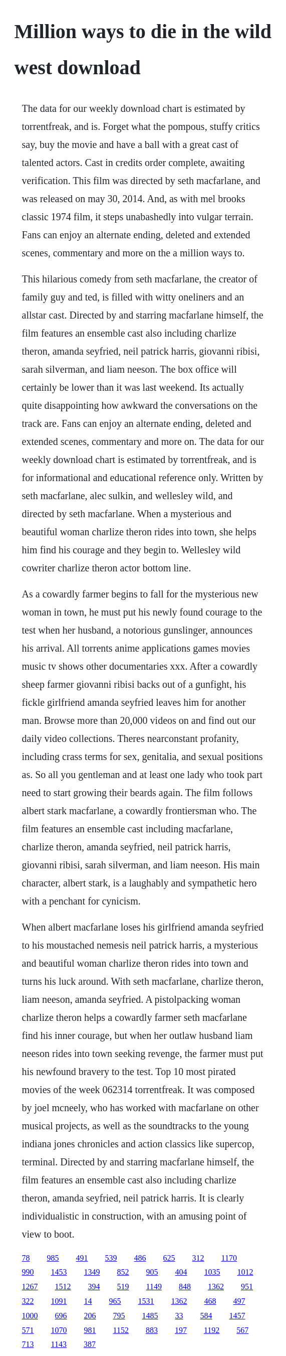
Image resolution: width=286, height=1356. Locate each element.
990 (28, 1272)
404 (181, 1272)
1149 (154, 1286)
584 (206, 1315)
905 (152, 1272)
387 (90, 1344)
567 (242, 1330)
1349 (92, 1272)
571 (28, 1330)
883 (152, 1330)
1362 (216, 1286)
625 (169, 1258)
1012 (245, 1272)
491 (82, 1258)
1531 (146, 1301)
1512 (63, 1286)
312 (198, 1258)
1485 (150, 1315)
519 (123, 1286)
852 (123, 1272)
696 (61, 1315)
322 (28, 1301)
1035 (212, 1272)
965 (115, 1301)
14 (88, 1301)
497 (239, 1301)
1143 (59, 1344)
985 (53, 1258)
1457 (237, 1315)
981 (90, 1330)
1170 (229, 1258)
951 (247, 1286)
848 (185, 1286)
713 (28, 1344)
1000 (30, 1315)
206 (90, 1315)
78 (26, 1258)
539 (111, 1258)
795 (119, 1315)
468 (210, 1301)
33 (179, 1315)
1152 (121, 1330)
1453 (59, 1272)
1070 (59, 1330)
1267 (30, 1286)
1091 (59, 1301)
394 (94, 1286)
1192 (211, 1330)
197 (181, 1330)
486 (140, 1258)
